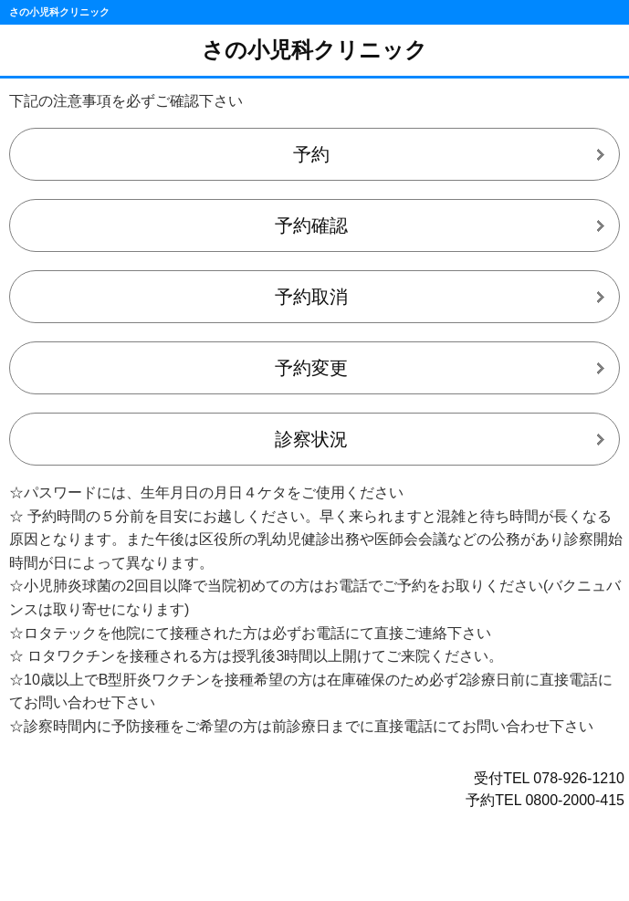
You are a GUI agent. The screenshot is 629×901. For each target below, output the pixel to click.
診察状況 (311, 439)
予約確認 (311, 225)
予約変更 (311, 368)
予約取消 (311, 297)
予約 (311, 154)
